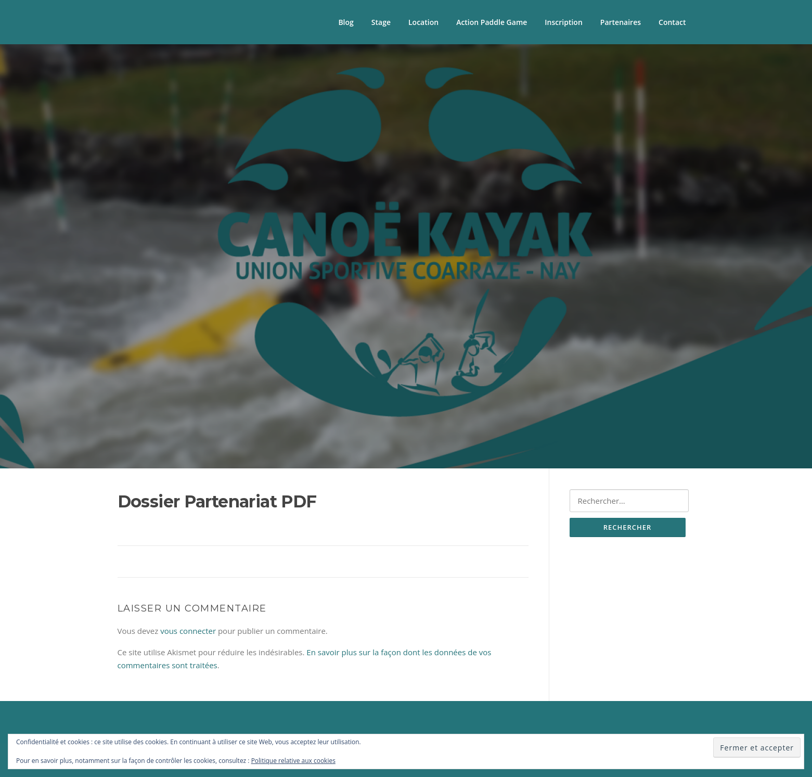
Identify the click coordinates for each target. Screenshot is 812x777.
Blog (345, 22)
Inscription (563, 22)
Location (423, 22)
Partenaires (620, 22)
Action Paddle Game (491, 22)
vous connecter (188, 631)
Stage (381, 22)
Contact (672, 22)
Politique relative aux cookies (293, 760)
